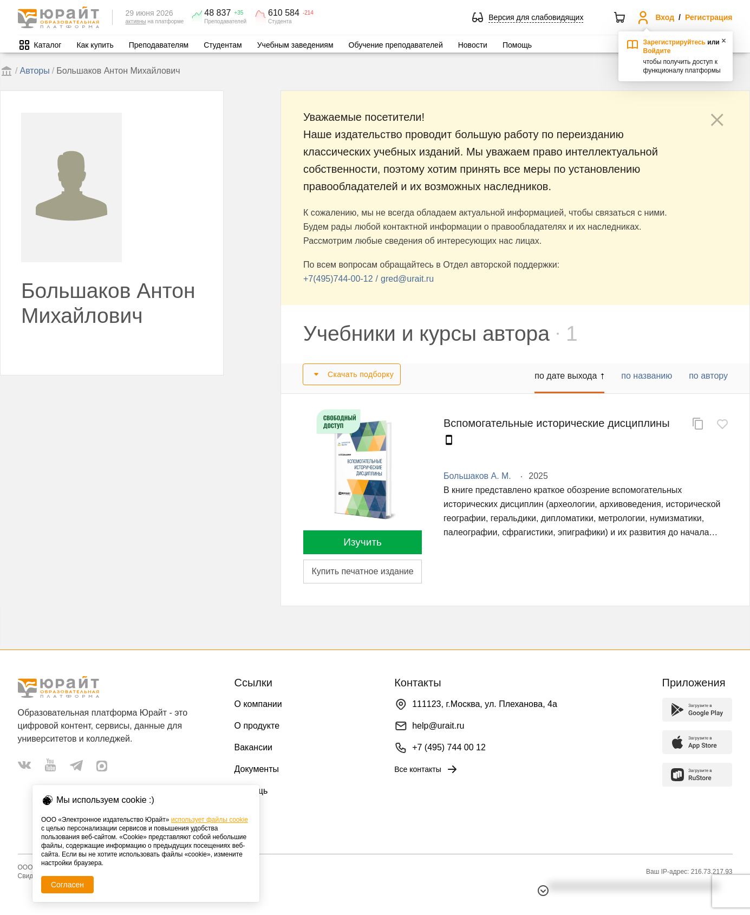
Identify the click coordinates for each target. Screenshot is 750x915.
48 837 (217, 13)
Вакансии (253, 747)
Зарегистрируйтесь (674, 42)
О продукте (257, 725)
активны (136, 21)
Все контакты (426, 769)
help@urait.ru (438, 725)
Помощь (517, 45)
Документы (256, 769)
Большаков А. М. (477, 476)
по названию (646, 375)
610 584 (283, 13)
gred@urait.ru (407, 278)
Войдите (657, 51)
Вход (664, 17)
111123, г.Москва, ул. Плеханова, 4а (484, 704)
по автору (708, 375)
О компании (258, 704)
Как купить (94, 45)
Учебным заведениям (295, 45)
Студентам (223, 45)
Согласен (67, 884)
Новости (472, 45)
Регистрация (709, 17)
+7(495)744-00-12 (338, 278)
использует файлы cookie (209, 819)
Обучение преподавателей (396, 45)
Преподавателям (158, 45)
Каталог (48, 45)
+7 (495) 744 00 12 (449, 747)
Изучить (362, 542)
